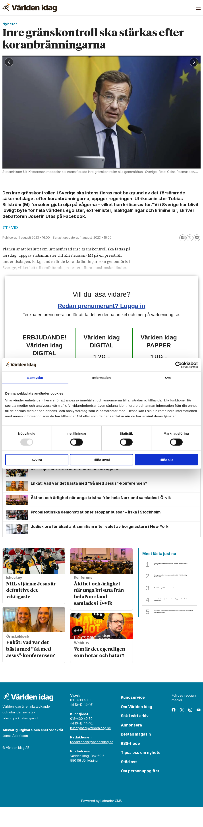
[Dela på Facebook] (182, 237)
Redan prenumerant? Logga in (101, 305)
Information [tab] (101, 377)
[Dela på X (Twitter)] (189, 237)
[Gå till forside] (29, 7)
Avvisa (36, 460)
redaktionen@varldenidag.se (91, 761)
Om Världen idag (136, 726)
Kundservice (133, 717)
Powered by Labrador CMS (101, 820)
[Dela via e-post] (196, 237)
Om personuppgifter (140, 790)
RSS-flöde (130, 763)
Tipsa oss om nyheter (141, 772)
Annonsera (131, 745)
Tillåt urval (101, 460)
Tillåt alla (166, 460)
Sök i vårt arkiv (135, 735)
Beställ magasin (136, 754)
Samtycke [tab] (35, 377)
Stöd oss (129, 781)
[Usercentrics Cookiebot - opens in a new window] (178, 364)
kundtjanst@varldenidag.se (90, 748)
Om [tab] (168, 377)
